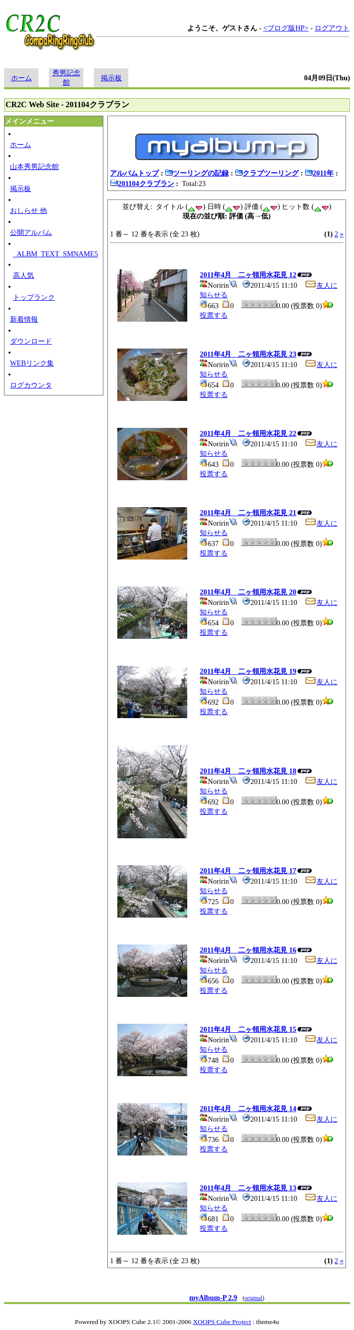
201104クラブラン (142, 184)
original (254, 1298)
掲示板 (111, 78)
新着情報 (24, 319)
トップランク (34, 297)
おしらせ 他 (28, 210)
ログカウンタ (31, 385)
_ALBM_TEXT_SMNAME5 (55, 254)
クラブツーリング (267, 173)
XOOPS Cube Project (222, 1322)
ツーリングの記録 (197, 173)
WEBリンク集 (32, 363)
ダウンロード (31, 341)
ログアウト (332, 28)
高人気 (23, 275)
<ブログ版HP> (286, 28)
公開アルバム (31, 232)
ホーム (21, 78)
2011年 (319, 173)
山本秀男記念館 (34, 167)
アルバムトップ (134, 173)
